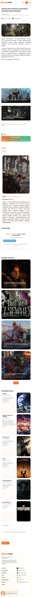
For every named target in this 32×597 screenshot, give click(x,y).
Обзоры (3, 582)
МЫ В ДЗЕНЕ (20, 568)
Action (15, 124)
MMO (25, 124)
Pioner (2, 40)
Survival (3, 125)
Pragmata (4, 393)
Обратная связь (21, 575)
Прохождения (5, 579)
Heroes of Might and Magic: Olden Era (16, 377)
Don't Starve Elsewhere (14, 316)
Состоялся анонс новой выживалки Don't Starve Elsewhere (15, 313)
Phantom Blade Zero (7, 480)
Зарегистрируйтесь (11, 234)
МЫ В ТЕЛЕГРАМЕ (21, 573)
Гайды (3, 584)
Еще (16, 382)
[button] (23, 2)
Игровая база (5, 570)
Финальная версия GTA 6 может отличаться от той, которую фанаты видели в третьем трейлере (15, 344)
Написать (5, 543)
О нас (19, 577)
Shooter (20, 124)
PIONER (4, 124)
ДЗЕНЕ (5, 140)
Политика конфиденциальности (22, 581)
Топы (3, 575)
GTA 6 (11, 346)
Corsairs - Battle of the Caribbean (7, 416)
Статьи (3, 577)
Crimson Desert (12, 285)
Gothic (3, 458)
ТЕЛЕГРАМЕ (25, 140)
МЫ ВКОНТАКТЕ (21, 570)
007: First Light (5, 437)
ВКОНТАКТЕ (14, 140)
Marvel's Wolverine (6, 502)
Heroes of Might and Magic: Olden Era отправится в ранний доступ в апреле (15, 374)
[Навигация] (30, 2)
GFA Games (9, 124)
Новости (6, 285)
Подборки (4, 572)
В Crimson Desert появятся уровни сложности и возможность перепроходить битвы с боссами (15, 283)
